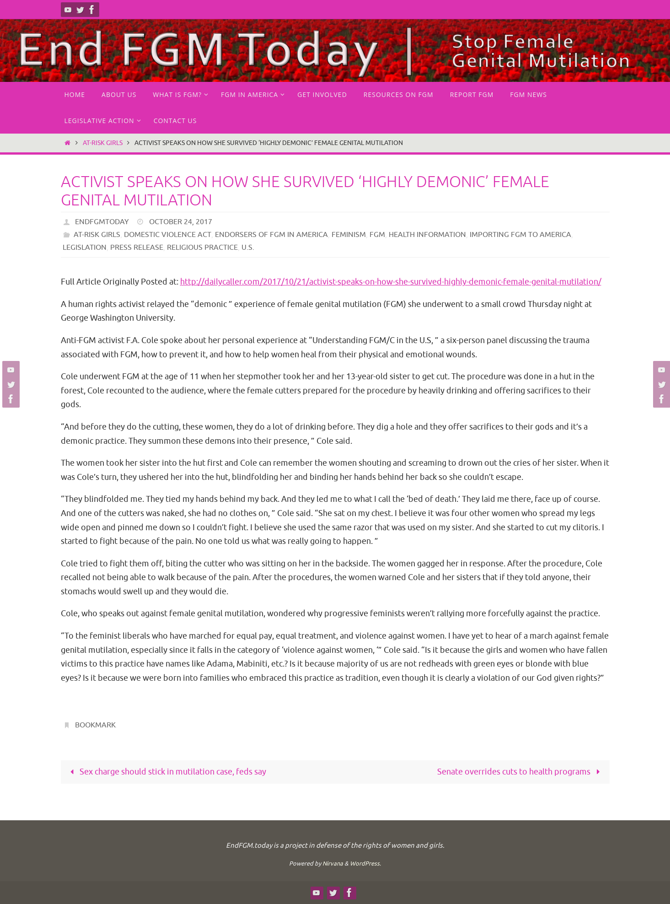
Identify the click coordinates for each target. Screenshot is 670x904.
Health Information (427, 234)
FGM (377, 234)
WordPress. (365, 863)
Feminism (348, 234)
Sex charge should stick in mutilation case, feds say (166, 772)
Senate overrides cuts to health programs (520, 772)
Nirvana (332, 863)
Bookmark (95, 725)
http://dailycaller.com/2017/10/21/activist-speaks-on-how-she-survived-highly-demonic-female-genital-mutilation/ (390, 282)
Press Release (136, 247)
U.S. (247, 247)
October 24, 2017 (180, 221)
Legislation (85, 247)
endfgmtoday (102, 221)
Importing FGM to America (520, 234)
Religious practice (202, 247)
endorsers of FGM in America (270, 234)
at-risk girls (103, 143)
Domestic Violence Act (167, 234)
